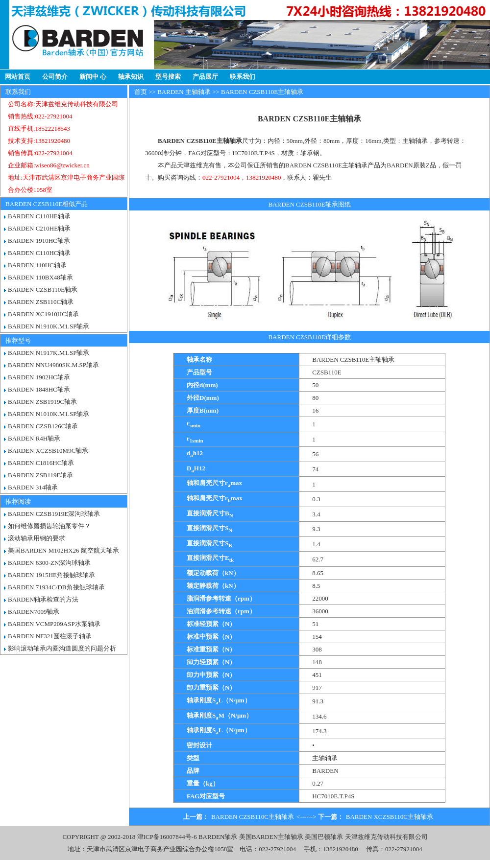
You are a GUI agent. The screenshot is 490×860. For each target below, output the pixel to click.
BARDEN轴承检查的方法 (43, 599)
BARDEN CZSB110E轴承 (42, 289)
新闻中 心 (92, 76)
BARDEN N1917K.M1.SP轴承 (49, 352)
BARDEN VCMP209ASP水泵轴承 (54, 624)
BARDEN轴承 (217, 836)
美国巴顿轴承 (324, 836)
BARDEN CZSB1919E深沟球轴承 (54, 513)
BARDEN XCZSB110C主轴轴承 (389, 816)
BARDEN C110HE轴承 (39, 216)
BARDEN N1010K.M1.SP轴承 (49, 414)
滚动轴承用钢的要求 (36, 538)
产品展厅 (205, 76)
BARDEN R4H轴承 (34, 438)
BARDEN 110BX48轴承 (40, 277)
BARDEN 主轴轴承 (184, 91)
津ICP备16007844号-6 (167, 836)
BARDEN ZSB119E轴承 (41, 475)
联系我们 (242, 76)
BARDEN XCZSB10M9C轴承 (48, 450)
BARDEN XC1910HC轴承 (43, 314)
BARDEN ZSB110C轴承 (41, 301)
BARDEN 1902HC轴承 (39, 377)
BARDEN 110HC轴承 (37, 265)
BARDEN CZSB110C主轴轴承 (252, 816)
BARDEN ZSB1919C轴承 (42, 401)
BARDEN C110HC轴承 (39, 252)
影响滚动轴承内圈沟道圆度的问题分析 (62, 648)
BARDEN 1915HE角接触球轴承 (51, 575)
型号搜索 (168, 76)
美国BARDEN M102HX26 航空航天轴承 (63, 550)
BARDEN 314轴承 (33, 487)
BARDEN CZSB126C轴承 (43, 426)
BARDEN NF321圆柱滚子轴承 (50, 636)
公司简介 (55, 76)
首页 (140, 91)
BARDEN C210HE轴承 (39, 228)
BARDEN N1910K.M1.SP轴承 (49, 326)
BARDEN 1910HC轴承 (39, 240)
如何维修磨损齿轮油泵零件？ (49, 526)
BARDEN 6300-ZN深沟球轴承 (49, 562)
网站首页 (17, 76)
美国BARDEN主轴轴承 (271, 836)
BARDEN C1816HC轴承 (41, 462)
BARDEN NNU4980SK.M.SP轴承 (53, 365)
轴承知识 (131, 76)
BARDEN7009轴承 (33, 611)
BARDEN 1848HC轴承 (39, 389)
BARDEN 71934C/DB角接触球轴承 (56, 587)
